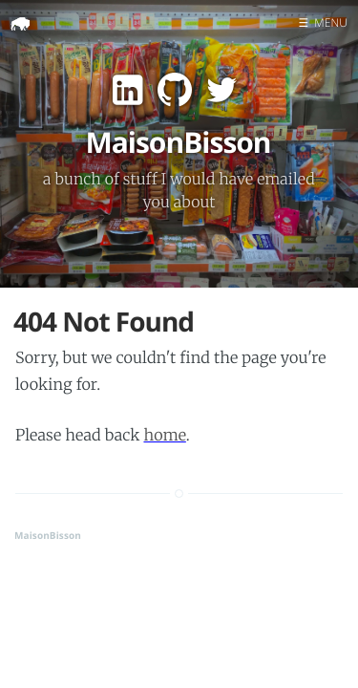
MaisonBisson (47, 535)
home (164, 435)
